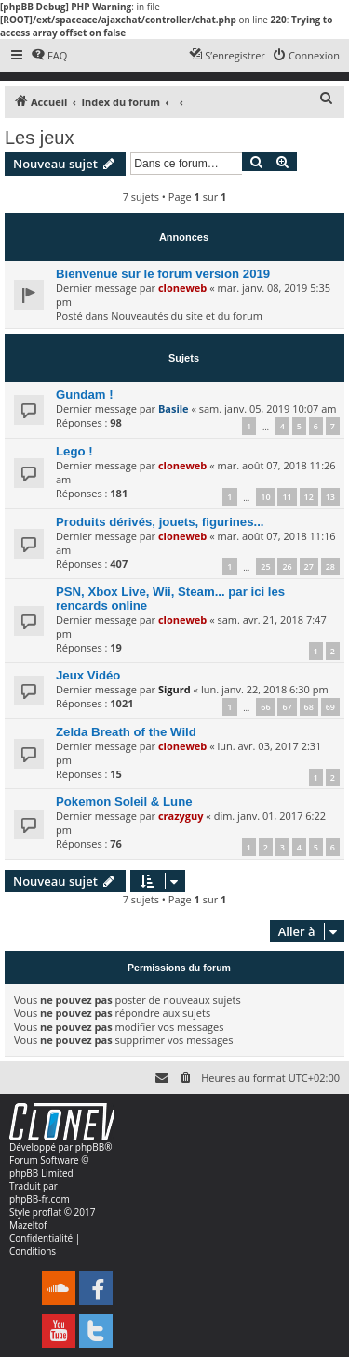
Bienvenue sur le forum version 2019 (163, 274)
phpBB (89, 1146)
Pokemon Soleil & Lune (124, 802)
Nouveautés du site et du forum (186, 316)
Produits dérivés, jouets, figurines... (160, 522)
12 (309, 497)
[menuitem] (49, 56)
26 (286, 566)
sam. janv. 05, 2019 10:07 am (268, 408)
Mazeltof (28, 1225)
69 (330, 707)
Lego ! (74, 451)
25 (265, 566)
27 (309, 566)
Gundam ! (85, 395)
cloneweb (182, 288)
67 (286, 707)
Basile (173, 408)
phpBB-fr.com (39, 1198)
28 (330, 566)
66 (265, 707)
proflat (47, 1212)
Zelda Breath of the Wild (126, 732)
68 (309, 707)
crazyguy (181, 816)
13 (330, 497)
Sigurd (174, 689)
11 (286, 497)
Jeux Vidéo (88, 675)
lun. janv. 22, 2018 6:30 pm (265, 689)
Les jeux (39, 137)
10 (265, 497)
